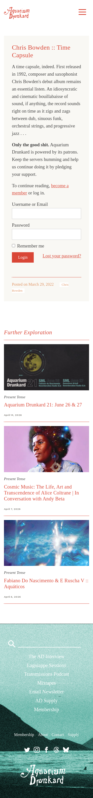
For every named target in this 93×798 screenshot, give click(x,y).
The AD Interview (47, 656)
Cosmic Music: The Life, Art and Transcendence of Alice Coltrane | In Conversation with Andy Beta (41, 492)
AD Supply (46, 700)
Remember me (30, 245)
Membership (46, 709)
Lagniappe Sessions (46, 665)
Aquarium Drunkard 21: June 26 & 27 (43, 404)
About (43, 735)
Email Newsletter (46, 691)
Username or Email (30, 204)
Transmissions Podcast (46, 674)
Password (21, 225)
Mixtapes (46, 683)
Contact (58, 735)
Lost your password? (62, 255)
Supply (73, 735)
